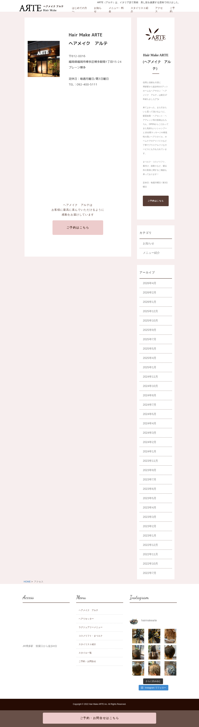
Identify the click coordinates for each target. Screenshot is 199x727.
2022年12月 (150, 545)
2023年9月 (149, 470)
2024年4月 (149, 423)
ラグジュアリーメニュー (90, 627)
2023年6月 (149, 488)
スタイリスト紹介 (139, 10)
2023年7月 (149, 479)
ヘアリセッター (86, 618)
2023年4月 (149, 507)
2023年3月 (149, 516)
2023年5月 (149, 498)
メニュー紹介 (151, 252)
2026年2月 (149, 292)
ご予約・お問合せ (87, 661)
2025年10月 (150, 320)
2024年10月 (150, 386)
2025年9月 (149, 330)
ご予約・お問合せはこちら (99, 718)
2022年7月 (149, 573)
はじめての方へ (79, 10)
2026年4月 (149, 283)
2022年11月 (150, 554)
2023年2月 (149, 526)
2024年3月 (149, 432)
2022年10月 (150, 563)
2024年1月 (149, 451)
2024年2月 (149, 442)
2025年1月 (149, 367)
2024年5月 (149, 414)
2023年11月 (150, 460)
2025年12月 (150, 311)
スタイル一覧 (85, 653)
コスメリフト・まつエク (90, 636)
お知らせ (98, 10)
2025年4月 (149, 358)
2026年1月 (149, 301)
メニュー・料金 (116, 10)
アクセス (159, 10)
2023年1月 (149, 535)
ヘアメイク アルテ (88, 610)
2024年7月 (149, 404)
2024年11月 (150, 376)
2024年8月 (149, 395)
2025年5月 (149, 348)
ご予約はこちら (77, 227)
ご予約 (172, 10)
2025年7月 (149, 339)
